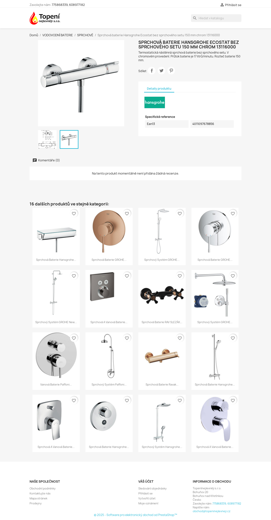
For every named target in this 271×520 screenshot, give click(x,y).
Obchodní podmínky (43, 488)
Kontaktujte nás (40, 493)
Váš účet (145, 481)
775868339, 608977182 (68, 5)
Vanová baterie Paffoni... (56, 384)
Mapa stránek (38, 498)
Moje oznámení (148, 503)
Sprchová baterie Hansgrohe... (56, 260)
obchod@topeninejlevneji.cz (211, 511)
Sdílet (152, 70)
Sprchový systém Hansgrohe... (162, 447)
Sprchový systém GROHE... (162, 260)
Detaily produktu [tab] (159, 89)
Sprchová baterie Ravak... (162, 384)
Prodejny (36, 503)
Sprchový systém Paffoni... (109, 384)
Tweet (161, 70)
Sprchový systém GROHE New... (56, 322)
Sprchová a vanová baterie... (108, 322)
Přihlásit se (145, 493)
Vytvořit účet (147, 498)
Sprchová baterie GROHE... (109, 260)
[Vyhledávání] (216, 18)
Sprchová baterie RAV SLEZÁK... (162, 322)
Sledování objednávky (152, 488)
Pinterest (171, 70)
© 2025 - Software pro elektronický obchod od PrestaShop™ (135, 515)
